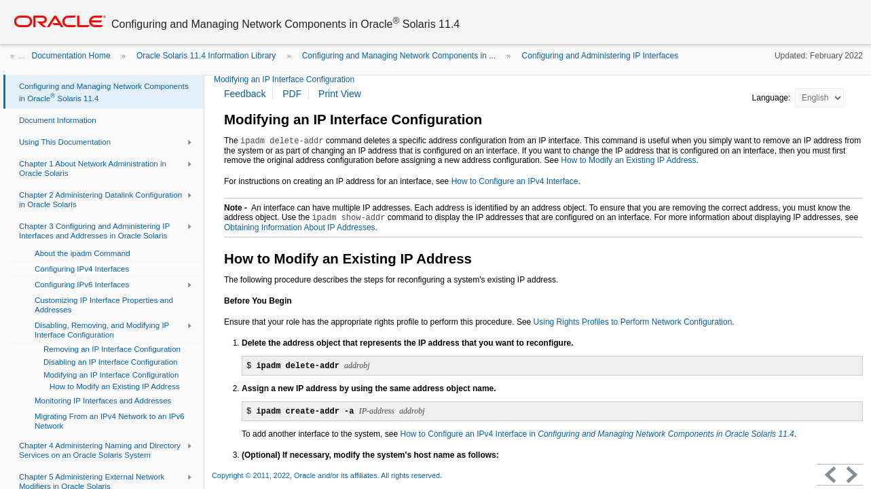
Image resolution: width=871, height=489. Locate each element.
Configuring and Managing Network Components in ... (399, 55)
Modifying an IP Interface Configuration (284, 79)
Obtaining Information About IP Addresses (299, 227)
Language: (772, 98)
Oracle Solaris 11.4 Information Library (206, 55)
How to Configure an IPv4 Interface (514, 181)
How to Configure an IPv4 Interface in (597, 434)
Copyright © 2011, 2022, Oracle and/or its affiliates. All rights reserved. (327, 475)
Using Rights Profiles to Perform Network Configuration (633, 322)
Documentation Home (71, 55)
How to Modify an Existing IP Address (628, 160)
